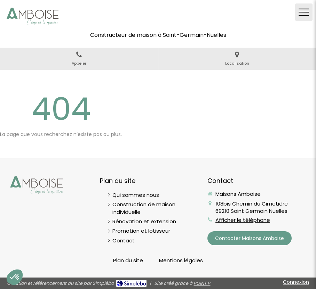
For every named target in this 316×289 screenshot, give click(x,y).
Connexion (296, 282)
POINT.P (201, 283)
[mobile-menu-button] (304, 12)
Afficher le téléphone (242, 220)
